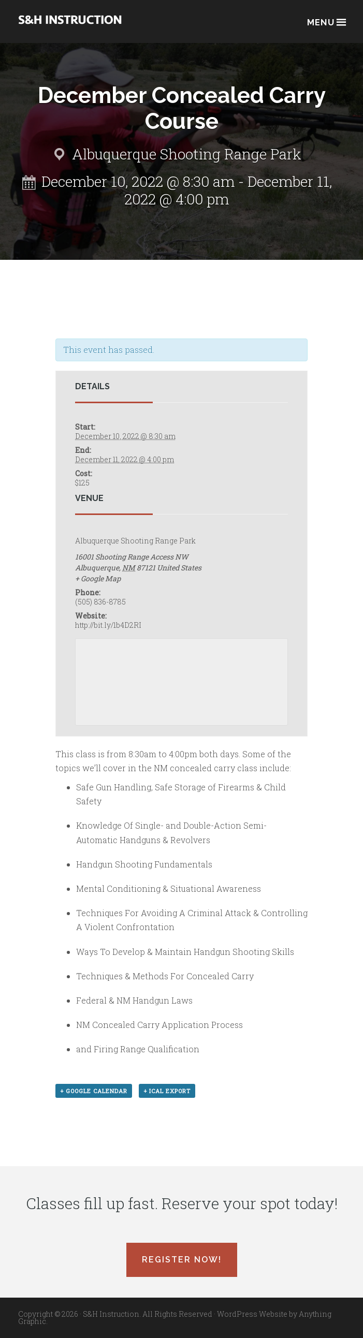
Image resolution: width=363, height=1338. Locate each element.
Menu (326, 21)
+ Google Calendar (93, 1091)
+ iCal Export (167, 1091)
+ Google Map (98, 578)
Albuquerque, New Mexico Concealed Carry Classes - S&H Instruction (70, 26)
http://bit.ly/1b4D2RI (108, 625)
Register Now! (182, 1260)
